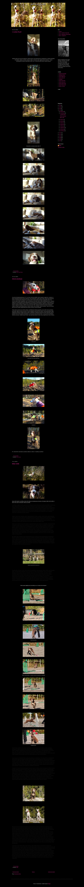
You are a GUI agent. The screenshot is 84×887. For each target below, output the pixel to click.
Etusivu (33, 872)
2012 (60, 132)
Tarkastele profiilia (61, 147)
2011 (60, 134)
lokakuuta (62, 119)
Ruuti (17, 272)
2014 (60, 108)
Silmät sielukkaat (17, 279)
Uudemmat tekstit (15, 872)
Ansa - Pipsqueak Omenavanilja (64, 34)
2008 (60, 139)
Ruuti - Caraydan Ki (62, 35)
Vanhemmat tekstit (51, 872)
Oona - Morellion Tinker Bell (64, 32)
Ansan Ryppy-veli (62, 76)
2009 (60, 137)
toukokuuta (62, 124)
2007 (60, 140)
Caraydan (60, 79)
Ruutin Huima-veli (62, 82)
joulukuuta (62, 111)
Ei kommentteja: (16, 455)
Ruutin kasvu (20, 272)
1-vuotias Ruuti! (16, 32)
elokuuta (61, 121)
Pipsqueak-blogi (62, 75)
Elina (60, 145)
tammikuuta (62, 130)
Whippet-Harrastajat (62, 73)
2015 (60, 106)
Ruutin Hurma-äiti (62, 80)
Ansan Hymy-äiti (62, 77)
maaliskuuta (62, 127)
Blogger (49, 883)
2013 (60, 110)
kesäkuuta (62, 122)
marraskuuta (62, 113)
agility (17, 867)
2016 (60, 105)
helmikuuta (62, 129)
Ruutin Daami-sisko (62, 83)
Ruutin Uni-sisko (62, 86)
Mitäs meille (15, 464)
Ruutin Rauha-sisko (62, 84)
